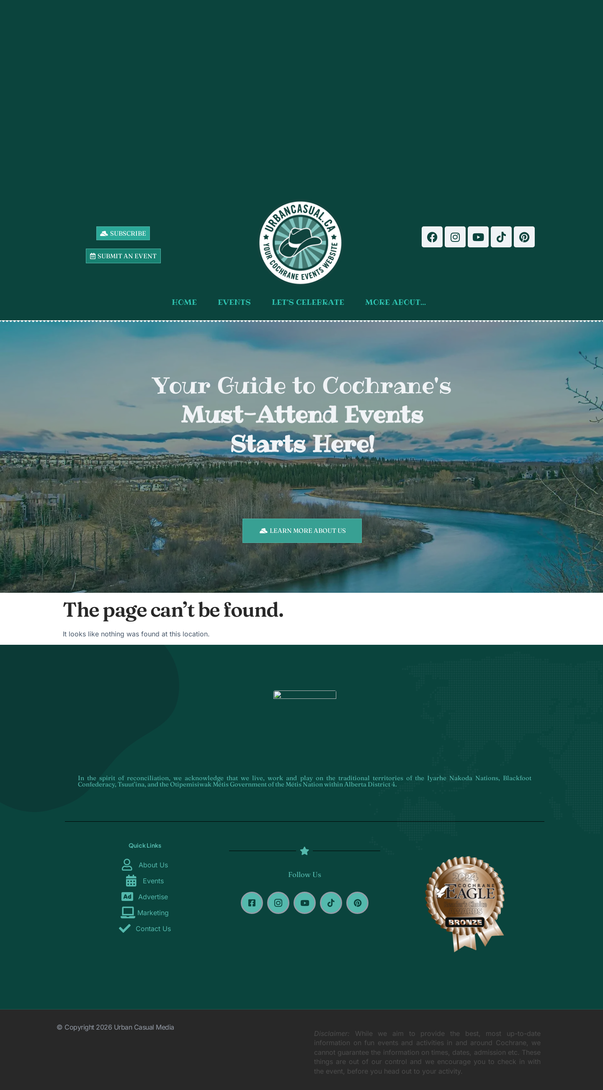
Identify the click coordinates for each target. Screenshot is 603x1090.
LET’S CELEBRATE (310, 302)
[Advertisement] (302, 96)
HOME (186, 302)
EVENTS (236, 302)
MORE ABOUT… (397, 302)
